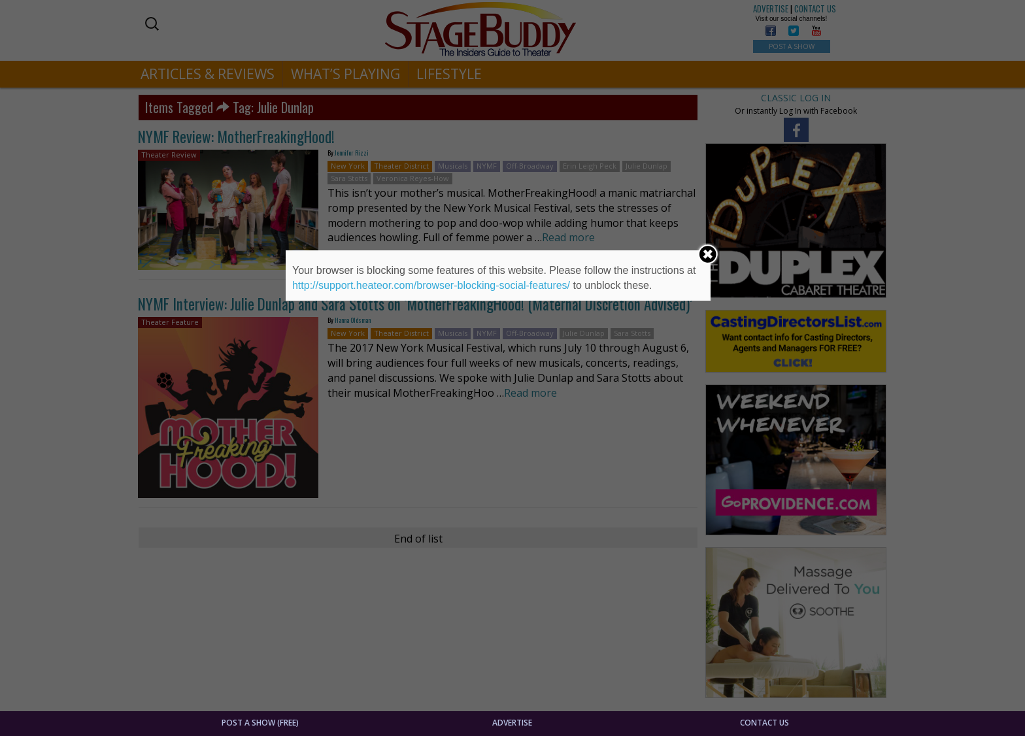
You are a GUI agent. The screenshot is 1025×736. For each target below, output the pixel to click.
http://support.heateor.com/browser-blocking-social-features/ (431, 285)
